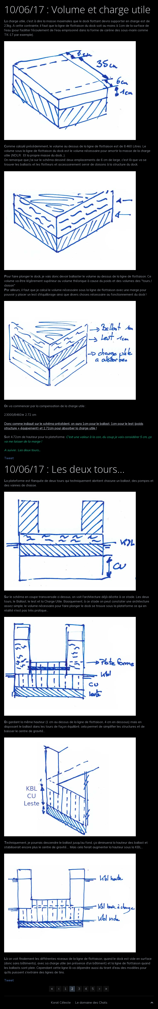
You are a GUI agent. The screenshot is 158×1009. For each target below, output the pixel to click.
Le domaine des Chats (91, 1002)
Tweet (9, 458)
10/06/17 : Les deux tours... (64, 469)
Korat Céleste (61, 1002)
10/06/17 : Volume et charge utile (77, 9)
